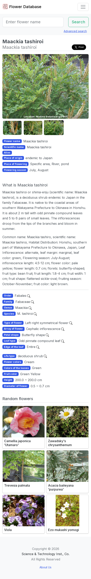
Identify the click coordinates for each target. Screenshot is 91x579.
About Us (45, 567)
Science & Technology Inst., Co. (45, 554)
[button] (12, 127)
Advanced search (75, 31)
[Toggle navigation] (83, 7)
